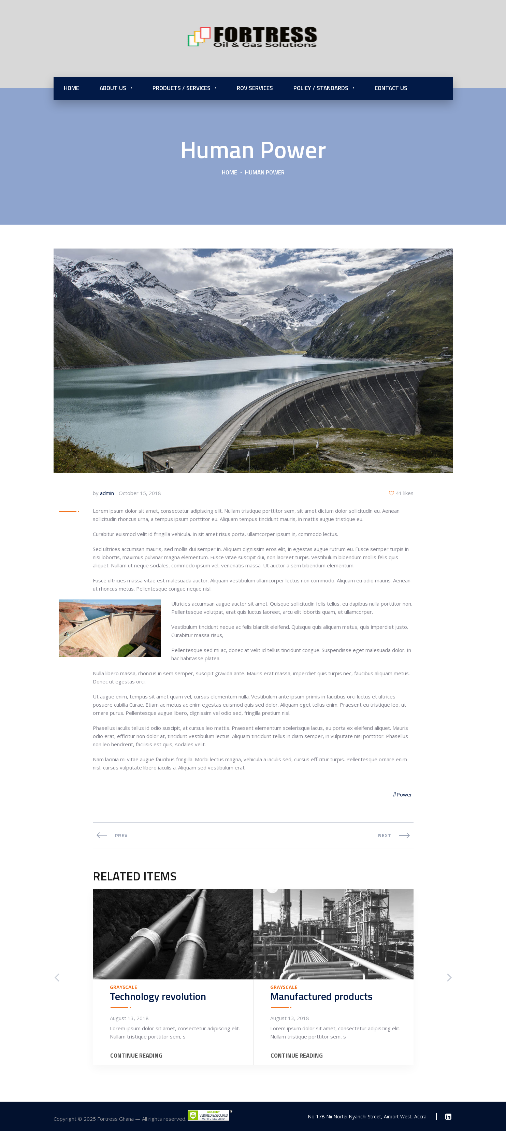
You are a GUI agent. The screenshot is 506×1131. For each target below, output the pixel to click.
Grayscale (123, 987)
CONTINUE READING (136, 1056)
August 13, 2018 (129, 1018)
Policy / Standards (320, 88)
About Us (113, 88)
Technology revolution (158, 996)
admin (107, 493)
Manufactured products (321, 996)
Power (404, 794)
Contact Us (391, 88)
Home (71, 88)
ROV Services (255, 88)
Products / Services (182, 88)
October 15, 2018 (140, 493)
